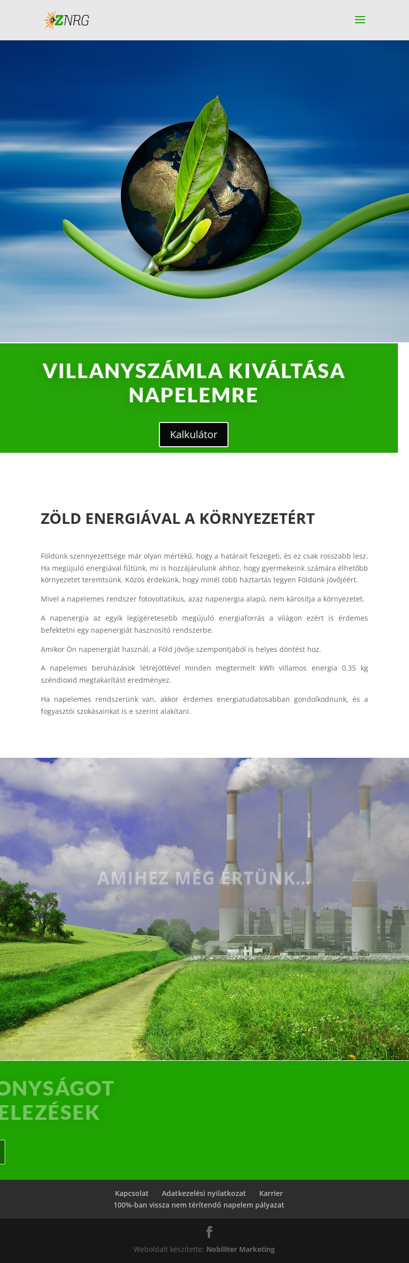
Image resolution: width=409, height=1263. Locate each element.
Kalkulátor (136, 434)
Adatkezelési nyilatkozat (204, 1193)
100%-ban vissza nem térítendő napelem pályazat (198, 1205)
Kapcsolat (132, 1193)
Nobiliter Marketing (240, 1249)
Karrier (271, 1193)
